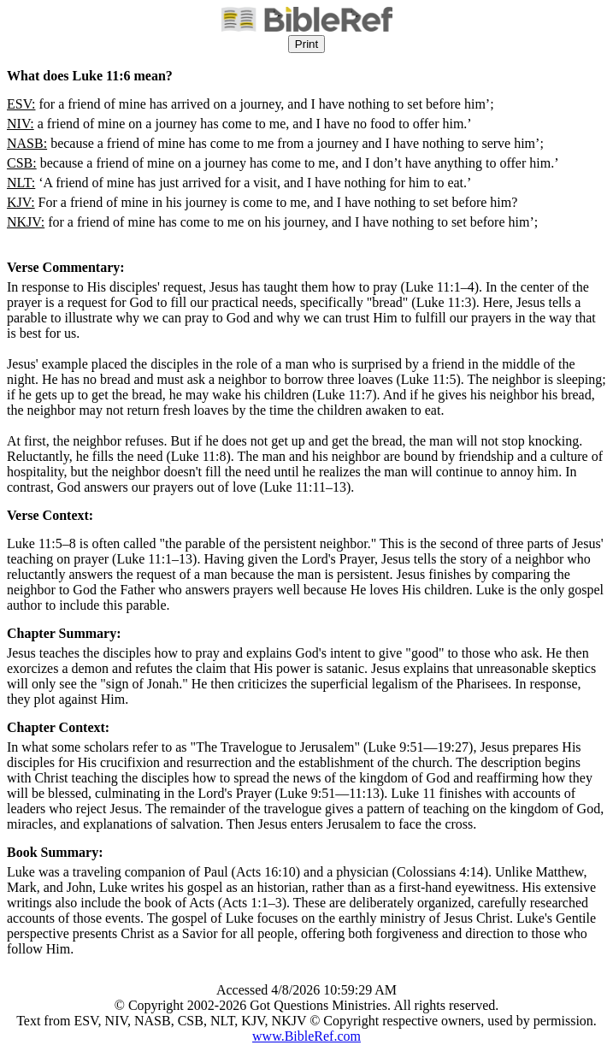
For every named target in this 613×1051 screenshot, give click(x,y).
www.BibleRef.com (306, 1036)
